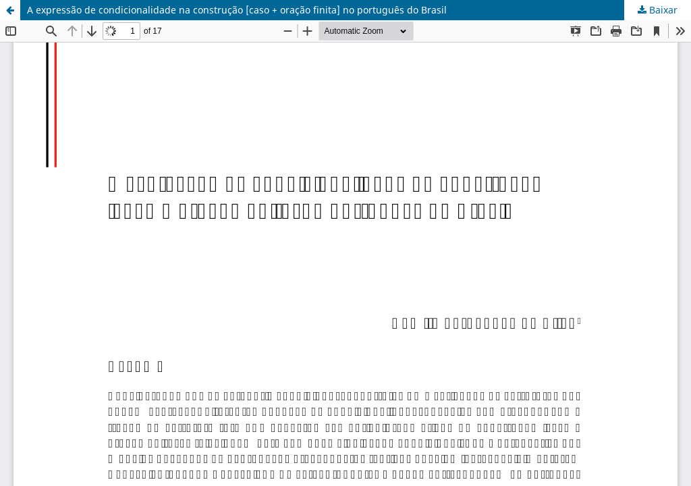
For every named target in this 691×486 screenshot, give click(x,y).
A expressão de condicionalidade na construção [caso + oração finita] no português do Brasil (237, 9)
